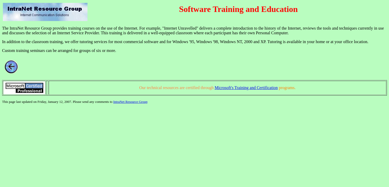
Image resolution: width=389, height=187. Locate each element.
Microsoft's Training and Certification (246, 87)
